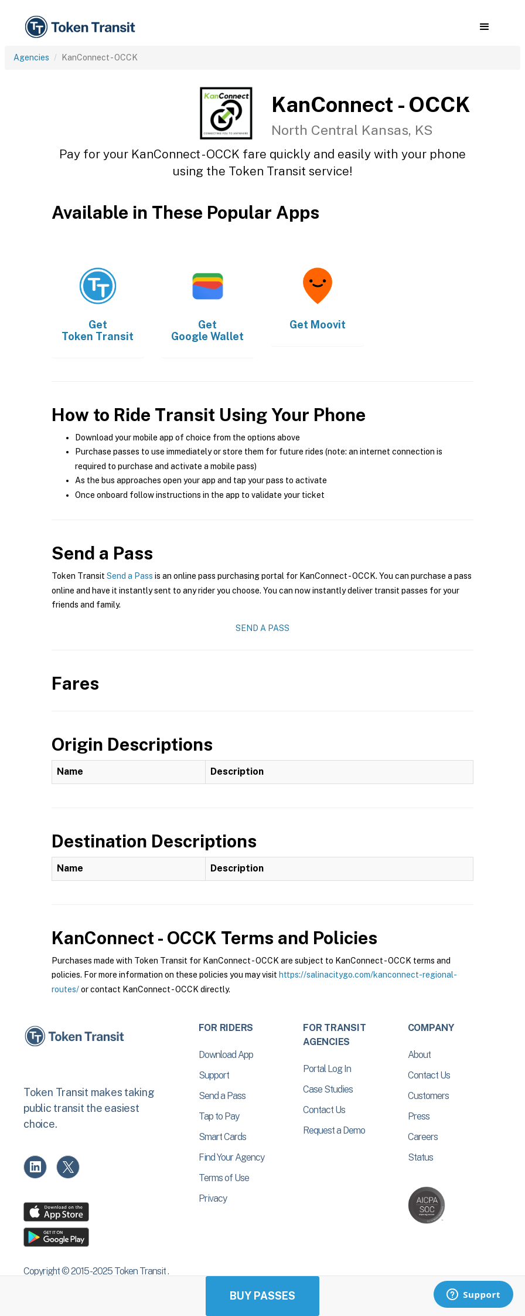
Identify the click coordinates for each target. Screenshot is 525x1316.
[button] (484, 27)
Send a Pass (130, 576)
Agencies (31, 57)
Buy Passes (262, 1296)
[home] (82, 27)
